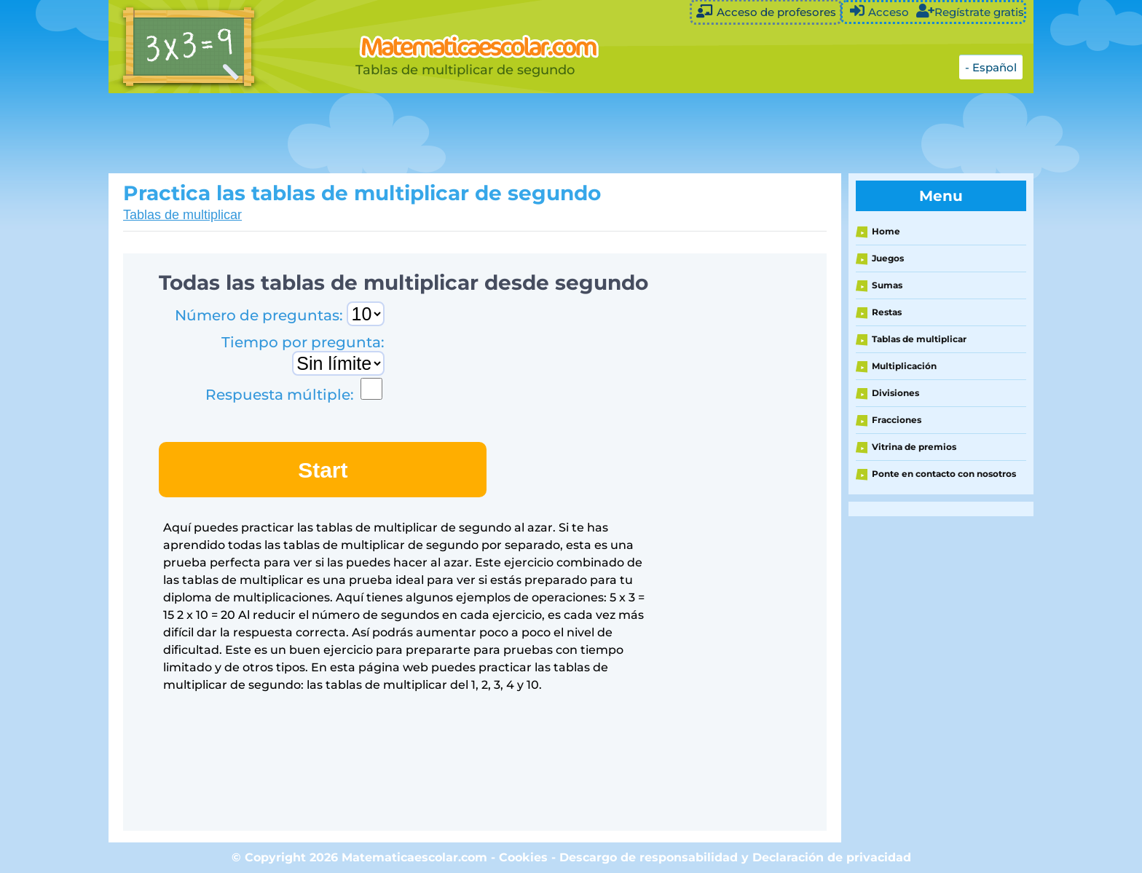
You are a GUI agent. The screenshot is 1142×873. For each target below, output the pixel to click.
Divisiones (895, 392)
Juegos (888, 258)
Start (322, 470)
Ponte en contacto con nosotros (944, 473)
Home (886, 231)
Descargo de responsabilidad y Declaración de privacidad (735, 857)
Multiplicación (904, 365)
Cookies (523, 857)
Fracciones (896, 419)
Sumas (887, 285)
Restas (887, 312)
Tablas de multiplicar (182, 215)
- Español (991, 67)
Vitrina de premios (914, 446)
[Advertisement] (473, 133)
